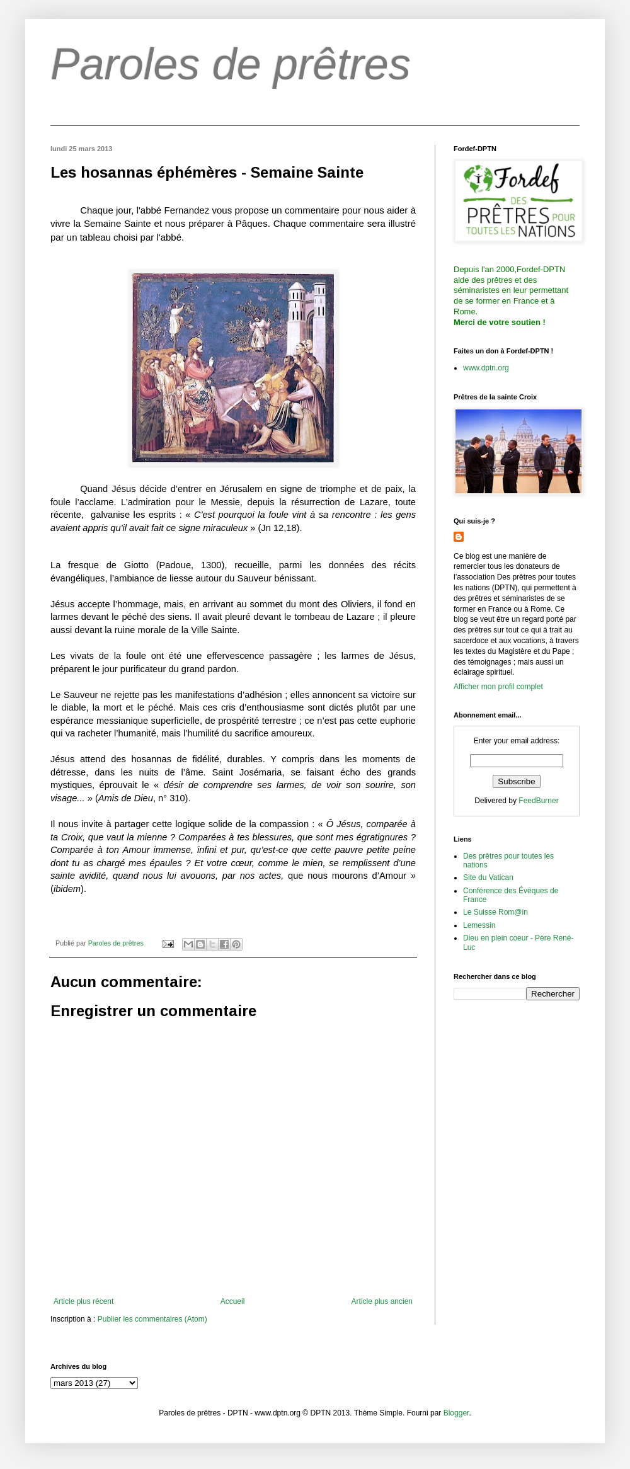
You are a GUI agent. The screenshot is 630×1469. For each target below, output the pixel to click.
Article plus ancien (382, 1301)
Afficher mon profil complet (498, 686)
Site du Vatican (488, 877)
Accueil (232, 1301)
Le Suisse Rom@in (495, 912)
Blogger (456, 1413)
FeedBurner (538, 800)
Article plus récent (83, 1301)
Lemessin (479, 925)
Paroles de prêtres (230, 64)
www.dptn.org (486, 367)
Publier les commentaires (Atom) (152, 1319)
